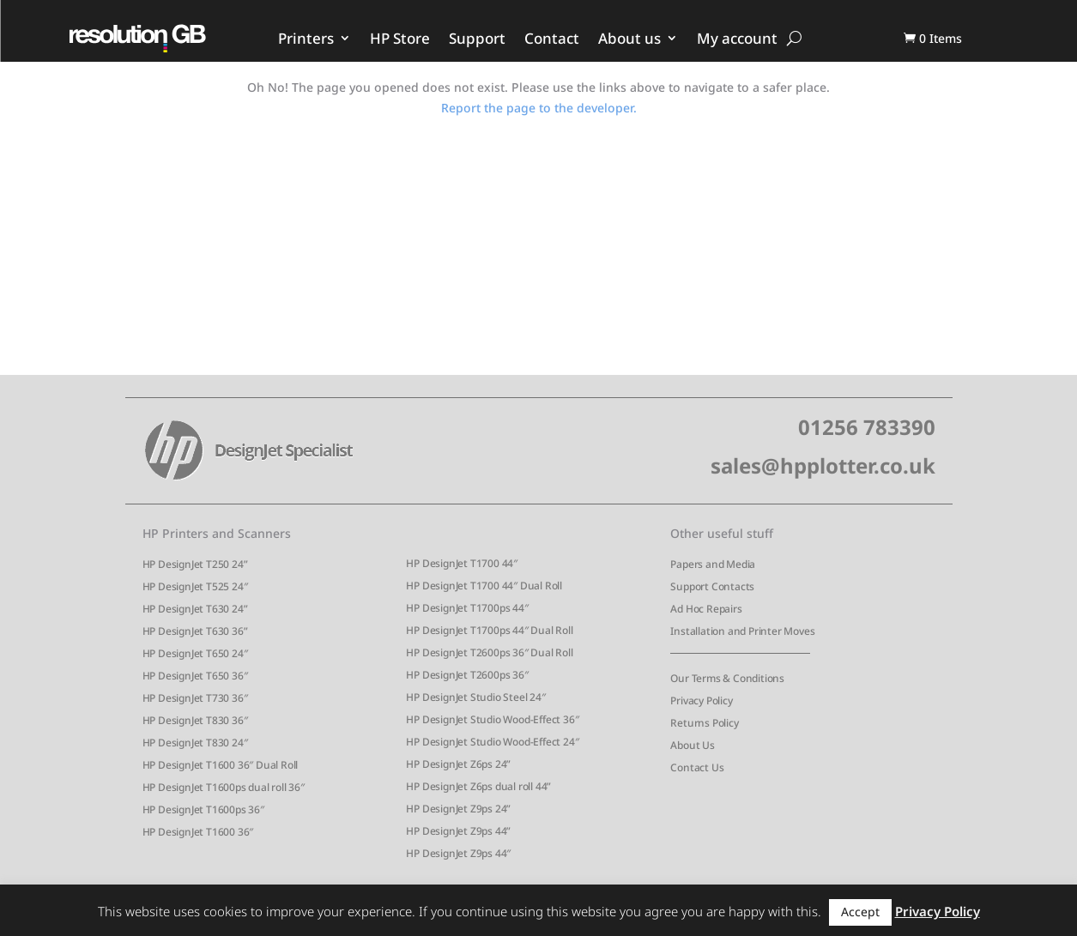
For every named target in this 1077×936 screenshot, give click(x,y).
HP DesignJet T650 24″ (195, 653)
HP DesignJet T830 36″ (195, 720)
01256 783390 (866, 427)
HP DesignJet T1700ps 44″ (467, 608)
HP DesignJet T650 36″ (195, 675)
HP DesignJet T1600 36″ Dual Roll (220, 765)
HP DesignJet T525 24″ (195, 586)
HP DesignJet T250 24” (195, 564)
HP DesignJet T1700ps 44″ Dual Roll (489, 630)
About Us (692, 745)
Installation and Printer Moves (742, 631)
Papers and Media (712, 564)
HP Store (400, 38)
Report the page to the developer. (539, 108)
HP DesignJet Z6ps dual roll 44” (478, 786)
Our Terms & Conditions (727, 678)
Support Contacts (712, 586)
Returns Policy (704, 723)
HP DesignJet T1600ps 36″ (203, 809)
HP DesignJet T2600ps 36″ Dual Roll (489, 652)
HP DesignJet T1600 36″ (198, 831)
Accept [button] (860, 911)
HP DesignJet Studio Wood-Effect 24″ (492, 741)
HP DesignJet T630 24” (195, 608)
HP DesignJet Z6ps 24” (458, 764)
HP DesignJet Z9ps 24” (458, 808)
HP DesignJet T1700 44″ (461, 563)
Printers (306, 38)
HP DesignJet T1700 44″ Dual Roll (484, 585)
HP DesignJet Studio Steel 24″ (475, 697)
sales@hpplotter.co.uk (823, 465)
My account (737, 38)
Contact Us (696, 767)
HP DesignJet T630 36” (195, 631)
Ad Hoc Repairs (705, 608)
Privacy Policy (701, 700)
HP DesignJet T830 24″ (195, 742)
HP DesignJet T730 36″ (195, 698)
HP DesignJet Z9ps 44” (458, 831)
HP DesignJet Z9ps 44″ (458, 853)
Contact (551, 38)
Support (477, 38)
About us (629, 38)
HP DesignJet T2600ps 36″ (467, 674)
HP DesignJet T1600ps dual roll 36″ (223, 787)
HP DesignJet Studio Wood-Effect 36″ (492, 719)
